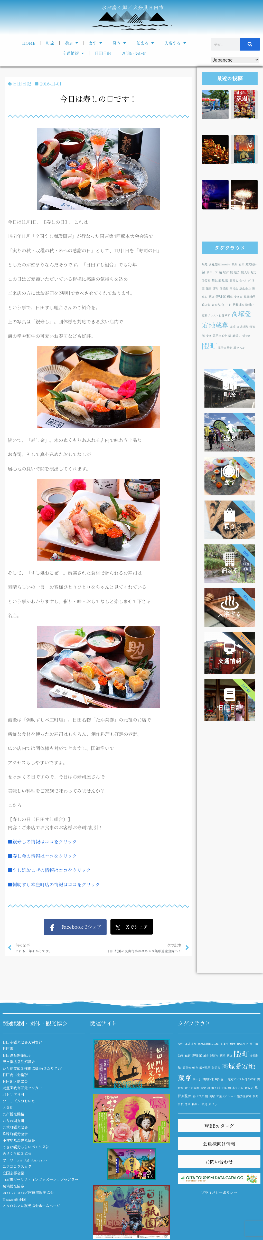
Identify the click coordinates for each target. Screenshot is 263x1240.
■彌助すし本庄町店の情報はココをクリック (54, 884)
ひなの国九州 (13, 1120)
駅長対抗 (238, 304)
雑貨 (209, 288)
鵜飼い (249, 304)
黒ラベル (239, 348)
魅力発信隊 (244, 1096)
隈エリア (212, 272)
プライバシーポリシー (219, 1192)
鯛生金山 (245, 288)
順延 (205, 264)
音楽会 (238, 297)
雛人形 (245, 272)
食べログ (245, 280)
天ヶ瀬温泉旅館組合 (19, 1061)
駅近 (211, 297)
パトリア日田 (13, 1094)
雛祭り (236, 336)
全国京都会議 (13, 1173)
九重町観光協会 (15, 1127)
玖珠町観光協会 (15, 1133)
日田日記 (103, 53)
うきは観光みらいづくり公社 (26, 1146)
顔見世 (234, 280)
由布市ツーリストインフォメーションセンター (40, 1179)
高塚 (233, 327)
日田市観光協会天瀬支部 (22, 1042)
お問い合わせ (133, 53)
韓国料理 (249, 297)
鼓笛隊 (216, 1068)
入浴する (175, 42)
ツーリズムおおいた (19, 1100)
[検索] (250, 44)
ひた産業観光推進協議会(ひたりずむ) (32, 1068)
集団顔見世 (220, 280)
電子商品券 (225, 348)
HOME (28, 43)
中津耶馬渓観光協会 (19, 1140)
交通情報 (73, 53)
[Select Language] (235, 60)
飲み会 (206, 304)
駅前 (226, 272)
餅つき (246, 336)
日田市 (8, 1048)
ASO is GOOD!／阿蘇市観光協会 (28, 1192)
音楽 (209, 336)
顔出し (213, 1104)
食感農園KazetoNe (219, 264)
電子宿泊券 (220, 336)
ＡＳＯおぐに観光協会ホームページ (31, 1205)
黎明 (216, 288)
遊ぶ (71, 42)
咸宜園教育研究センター (22, 1087)
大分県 (8, 1107)
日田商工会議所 (15, 1074)
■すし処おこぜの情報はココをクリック (49, 870)
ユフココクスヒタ (17, 1166)
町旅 (50, 43)
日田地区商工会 (15, 1081)
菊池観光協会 (13, 1186)
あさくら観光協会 (17, 1153)
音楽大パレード (221, 304)
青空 (188, 1104)
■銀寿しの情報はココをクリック (42, 841)
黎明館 (221, 296)
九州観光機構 (13, 1114)
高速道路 (242, 327)
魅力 (237, 272)
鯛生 (230, 297)
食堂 (241, 264)
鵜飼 (234, 264)
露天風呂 (251, 264)
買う (119, 42)
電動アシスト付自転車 (216, 315)
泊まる (145, 42)
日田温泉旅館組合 (17, 1055)
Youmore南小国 (14, 1199)
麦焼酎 (224, 288)
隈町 (209, 345)
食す (95, 42)
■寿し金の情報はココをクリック (42, 855)
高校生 (234, 288)
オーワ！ (25, 1159)
